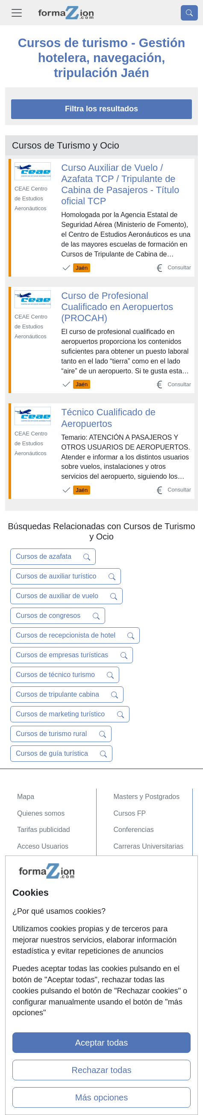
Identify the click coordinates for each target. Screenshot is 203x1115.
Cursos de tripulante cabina (67, 694)
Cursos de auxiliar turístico (65, 576)
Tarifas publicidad (43, 829)
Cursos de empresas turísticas (71, 655)
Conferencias (134, 829)
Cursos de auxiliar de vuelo (66, 596)
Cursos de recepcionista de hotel (75, 635)
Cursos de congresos (58, 616)
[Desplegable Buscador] (189, 13)
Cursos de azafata (53, 556)
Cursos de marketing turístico (70, 714)
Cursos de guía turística (61, 753)
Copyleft (29, 939)
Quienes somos (41, 813)
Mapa (25, 796)
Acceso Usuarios (42, 846)
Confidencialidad (42, 906)
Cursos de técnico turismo (65, 675)
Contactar (32, 889)
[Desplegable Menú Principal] (16, 12)
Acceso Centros (41, 863)
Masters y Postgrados (147, 796)
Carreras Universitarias (149, 846)
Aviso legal (33, 922)
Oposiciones (132, 863)
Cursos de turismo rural (61, 734)
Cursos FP (130, 813)
